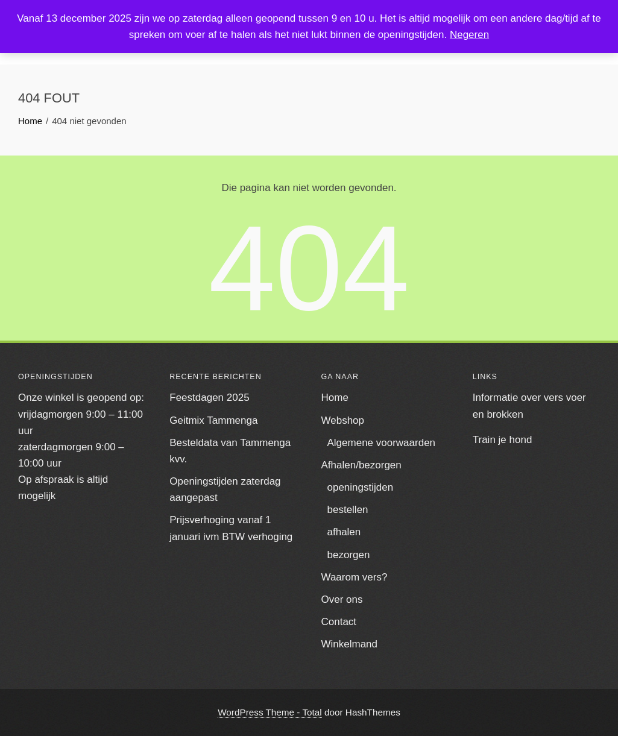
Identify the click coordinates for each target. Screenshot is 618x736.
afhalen (344, 532)
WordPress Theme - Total (270, 712)
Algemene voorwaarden (381, 442)
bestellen (347, 509)
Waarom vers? (354, 577)
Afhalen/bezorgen (361, 465)
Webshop (343, 420)
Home (334, 397)
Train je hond (502, 439)
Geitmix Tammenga (213, 420)
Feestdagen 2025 (209, 397)
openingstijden (360, 487)
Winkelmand (349, 644)
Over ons (342, 599)
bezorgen (348, 555)
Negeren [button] (469, 34)
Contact (339, 621)
